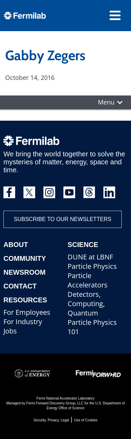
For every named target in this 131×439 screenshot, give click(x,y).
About (15, 244)
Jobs (10, 331)
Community (24, 258)
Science (83, 244)
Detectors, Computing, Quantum (86, 304)
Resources (25, 300)
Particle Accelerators (88, 280)
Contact (20, 286)
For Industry (22, 321)
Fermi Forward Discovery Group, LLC (54, 403)
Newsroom (24, 272)
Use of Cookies (86, 420)
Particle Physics (92, 266)
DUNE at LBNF (90, 257)
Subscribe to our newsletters (62, 219)
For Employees (26, 312)
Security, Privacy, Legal (51, 420)
